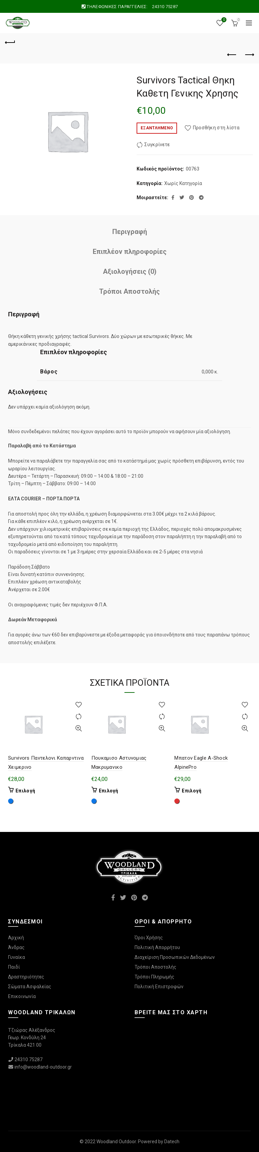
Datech (171, 1141)
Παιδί (14, 967)
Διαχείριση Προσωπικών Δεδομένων (175, 957)
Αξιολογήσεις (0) (129, 271)
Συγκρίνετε (157, 145)
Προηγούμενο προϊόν (232, 54)
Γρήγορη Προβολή (79, 728)
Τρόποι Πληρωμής (154, 976)
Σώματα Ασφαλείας (29, 986)
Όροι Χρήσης (149, 937)
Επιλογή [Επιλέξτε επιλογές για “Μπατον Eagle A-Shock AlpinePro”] (191, 790)
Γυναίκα (16, 957)
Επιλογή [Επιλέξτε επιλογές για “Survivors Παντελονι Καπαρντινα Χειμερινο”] (25, 790)
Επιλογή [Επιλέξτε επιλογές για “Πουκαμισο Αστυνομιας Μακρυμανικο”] (108, 790)
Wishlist (223, 20)
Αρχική (16, 937)
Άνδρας (16, 947)
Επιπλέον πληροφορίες (130, 251)
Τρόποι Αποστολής (129, 291)
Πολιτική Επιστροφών (159, 986)
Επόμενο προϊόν (249, 54)
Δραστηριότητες (26, 976)
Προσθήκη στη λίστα (216, 127)
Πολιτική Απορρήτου (157, 947)
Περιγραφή (129, 232)
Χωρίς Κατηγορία (183, 183)
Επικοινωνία (22, 996)
